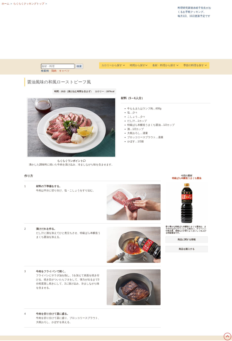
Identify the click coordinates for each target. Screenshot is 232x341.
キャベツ (64, 70)
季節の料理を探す (195, 65)
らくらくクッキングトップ (28, 3)
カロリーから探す (113, 65)
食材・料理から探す (165, 65)
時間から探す (139, 65)
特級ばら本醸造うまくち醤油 (186, 178)
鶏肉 (53, 70)
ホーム (5, 3)
